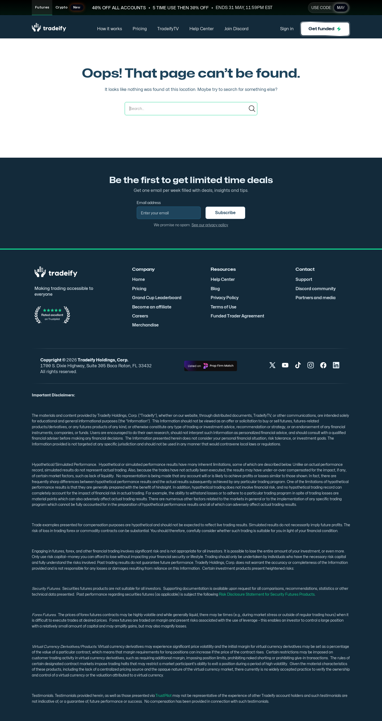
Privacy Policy (224, 297)
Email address (149, 202)
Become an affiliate (151, 306)
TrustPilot (163, 695)
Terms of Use (223, 306)
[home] (49, 29)
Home (138, 279)
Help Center (201, 28)
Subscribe (225, 212)
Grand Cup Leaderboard (156, 297)
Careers (140, 316)
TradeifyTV (168, 28)
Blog (215, 288)
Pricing (140, 28)
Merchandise (145, 325)
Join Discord (236, 28)
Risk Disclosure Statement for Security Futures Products (266, 594)
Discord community (316, 288)
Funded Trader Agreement (237, 316)
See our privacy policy (210, 225)
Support (304, 279)
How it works (109, 28)
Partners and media (316, 297)
